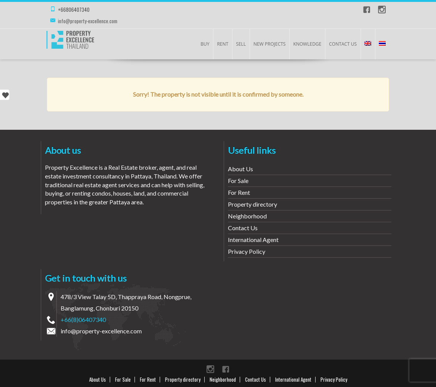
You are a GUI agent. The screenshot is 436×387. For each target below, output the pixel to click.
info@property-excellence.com (87, 21)
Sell (241, 44)
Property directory (252, 204)
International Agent (253, 239)
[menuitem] (368, 44)
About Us (240, 168)
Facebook (366, 9)
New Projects (269, 44)
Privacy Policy (246, 251)
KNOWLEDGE (307, 44)
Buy (204, 44)
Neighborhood (247, 216)
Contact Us (343, 44)
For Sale (238, 180)
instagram (382, 9)
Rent (222, 44)
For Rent (239, 192)
